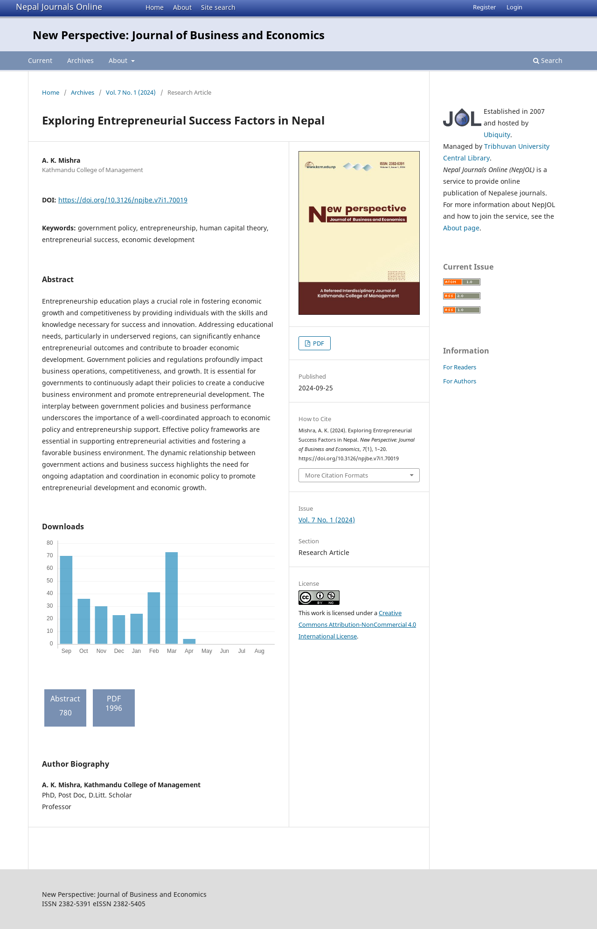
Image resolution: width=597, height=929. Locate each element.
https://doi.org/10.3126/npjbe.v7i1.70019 (122, 199)
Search (547, 60)
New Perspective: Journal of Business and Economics (179, 34)
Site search (218, 7)
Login (514, 7)
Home (155, 7)
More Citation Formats (336, 475)
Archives (80, 60)
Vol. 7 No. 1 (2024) (131, 92)
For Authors (459, 381)
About (182, 7)
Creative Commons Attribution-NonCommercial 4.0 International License (357, 624)
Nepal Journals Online (59, 6)
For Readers (459, 367)
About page (461, 227)
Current (40, 60)
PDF (318, 343)
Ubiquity (497, 134)
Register (484, 7)
